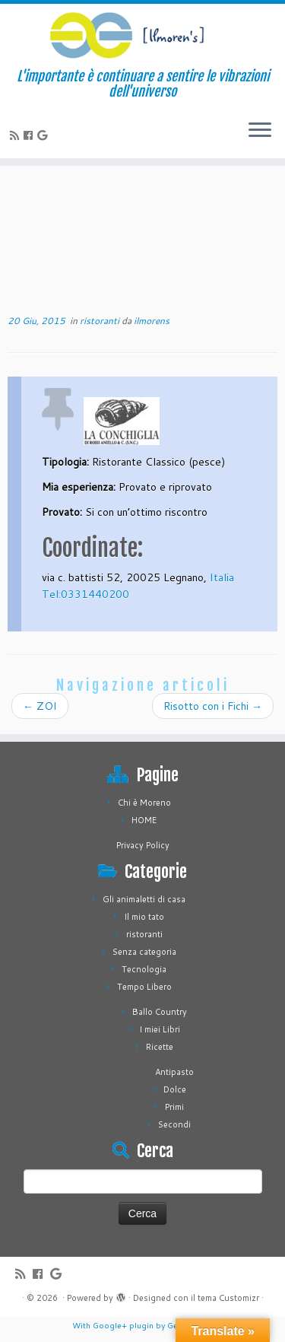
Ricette (159, 1047)
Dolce (174, 1089)
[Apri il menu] (260, 130)
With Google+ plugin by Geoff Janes (143, 1325)
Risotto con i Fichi (212, 706)
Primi (174, 1107)
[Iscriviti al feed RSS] (17, 135)
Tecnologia (144, 969)
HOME (144, 820)
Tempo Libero (144, 987)
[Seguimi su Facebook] (30, 135)
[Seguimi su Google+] (44, 135)
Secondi (174, 1124)
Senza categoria (144, 952)
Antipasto (174, 1072)
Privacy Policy (142, 845)
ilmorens (151, 320)
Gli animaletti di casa (144, 899)
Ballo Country (159, 1012)
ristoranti (101, 320)
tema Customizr (228, 1298)
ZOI (40, 706)
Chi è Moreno (144, 803)
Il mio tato (144, 917)
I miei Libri (159, 1029)
